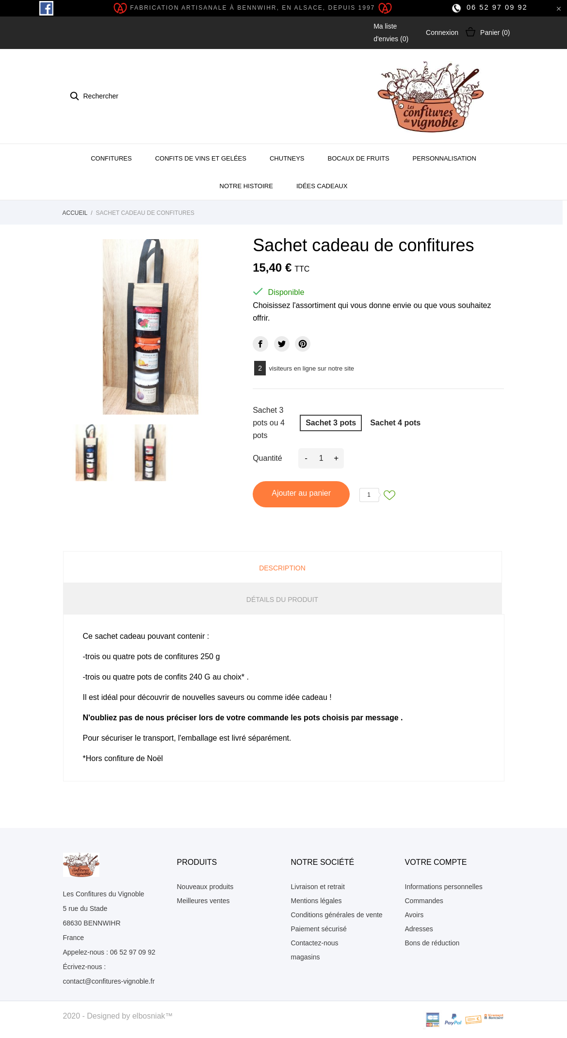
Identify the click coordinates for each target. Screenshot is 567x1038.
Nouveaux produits (205, 887)
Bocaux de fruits (358, 158)
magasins (305, 957)
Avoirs (414, 915)
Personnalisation (444, 158)
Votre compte (436, 862)
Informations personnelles (444, 887)
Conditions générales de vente (337, 915)
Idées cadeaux (321, 186)
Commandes (424, 901)
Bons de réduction (432, 943)
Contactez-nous (315, 943)
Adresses (419, 929)
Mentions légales (316, 901)
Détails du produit (282, 599)
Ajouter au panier (301, 493)
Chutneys (287, 158)
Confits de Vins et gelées (200, 158)
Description (282, 568)
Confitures (111, 158)
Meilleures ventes (203, 901)
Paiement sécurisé (319, 929)
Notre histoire (246, 186)
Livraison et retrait (318, 887)
